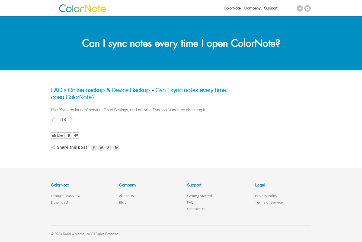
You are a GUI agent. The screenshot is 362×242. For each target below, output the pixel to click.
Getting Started (199, 195)
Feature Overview (65, 195)
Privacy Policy (266, 195)
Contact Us (196, 208)
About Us (126, 195)
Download (59, 202)
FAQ (56, 90)
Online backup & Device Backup (109, 90)
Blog (122, 202)
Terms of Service (269, 202)
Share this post (72, 147)
